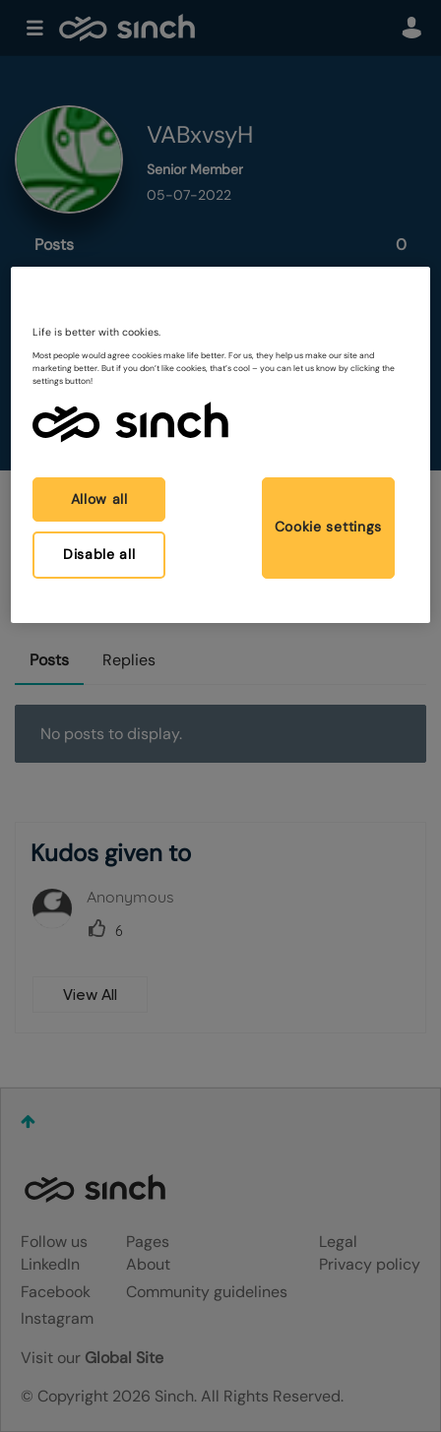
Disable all (99, 554)
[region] (220, 445)
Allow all (99, 499)
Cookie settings (329, 526)
